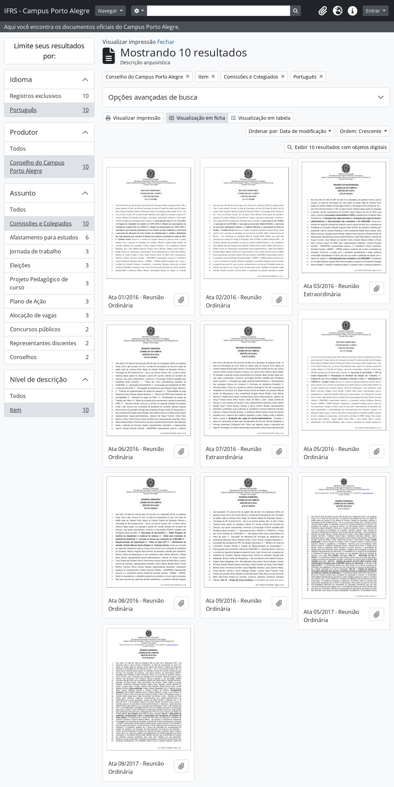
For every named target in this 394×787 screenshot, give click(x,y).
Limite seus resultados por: (49, 51)
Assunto (23, 193)
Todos (18, 148)
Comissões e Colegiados (49, 225)
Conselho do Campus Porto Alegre (49, 166)
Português (49, 111)
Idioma (21, 79)
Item (49, 411)
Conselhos (49, 358)
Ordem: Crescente (361, 131)
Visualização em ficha (197, 118)
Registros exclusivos (49, 97)
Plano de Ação (49, 302)
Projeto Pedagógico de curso (49, 283)
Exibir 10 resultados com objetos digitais (337, 147)
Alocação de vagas (49, 316)
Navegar (108, 10)
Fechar (166, 42)
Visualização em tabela (260, 118)
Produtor (24, 132)
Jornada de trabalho (49, 252)
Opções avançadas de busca (152, 97)
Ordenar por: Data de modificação (288, 131)
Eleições (49, 266)
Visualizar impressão (133, 118)
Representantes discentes (49, 344)
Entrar (373, 10)
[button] (322, 10)
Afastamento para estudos (49, 239)
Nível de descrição (38, 379)
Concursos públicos (49, 330)
